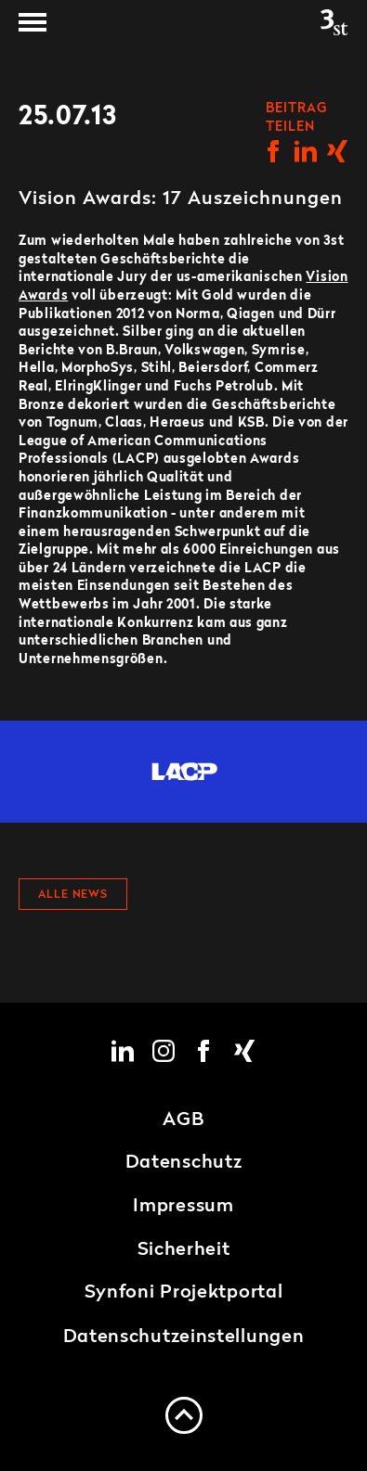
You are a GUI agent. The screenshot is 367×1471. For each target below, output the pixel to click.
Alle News (73, 895)
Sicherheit (184, 1250)
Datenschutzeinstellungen (184, 1337)
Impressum (183, 1206)
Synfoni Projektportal (184, 1293)
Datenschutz (183, 1163)
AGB (183, 1120)
